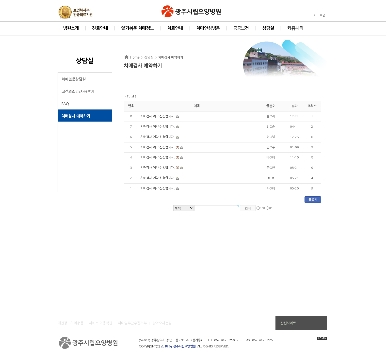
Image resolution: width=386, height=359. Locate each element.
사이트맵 (319, 15)
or (270, 207)
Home (135, 57)
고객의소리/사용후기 (78, 91)
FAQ (65, 104)
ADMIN (322, 338)
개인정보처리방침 (70, 323)
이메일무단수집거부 (132, 323)
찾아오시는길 (162, 323)
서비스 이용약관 (100, 323)
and (262, 207)
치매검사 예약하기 (76, 116)
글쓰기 (312, 199)
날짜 (294, 106)
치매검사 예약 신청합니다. (157, 116)
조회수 (312, 106)
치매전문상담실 (74, 79)
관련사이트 (288, 323)
